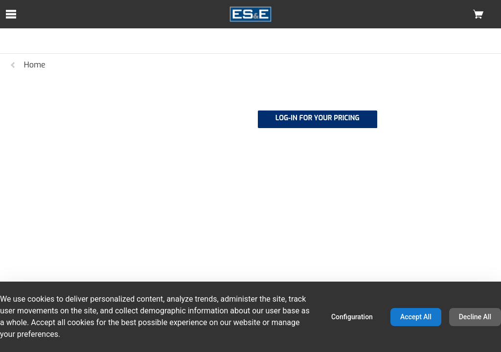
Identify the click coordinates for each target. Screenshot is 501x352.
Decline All (475, 317)
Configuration (352, 317)
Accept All (416, 317)
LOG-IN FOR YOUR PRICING (317, 118)
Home (27, 65)
